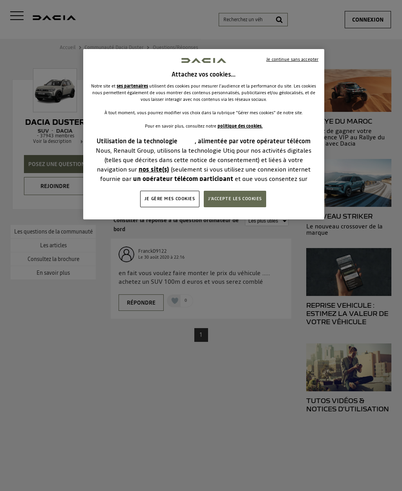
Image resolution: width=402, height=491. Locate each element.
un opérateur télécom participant (183, 178)
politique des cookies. (240, 126)
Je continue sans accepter (292, 59)
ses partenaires (132, 86)
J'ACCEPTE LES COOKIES (235, 198)
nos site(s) (154, 169)
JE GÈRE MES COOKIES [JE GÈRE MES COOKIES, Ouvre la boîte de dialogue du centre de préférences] (169, 198)
